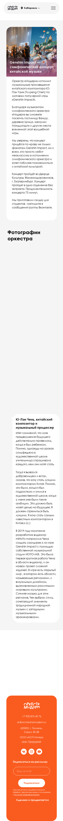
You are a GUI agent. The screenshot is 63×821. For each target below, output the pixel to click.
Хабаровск (30, 7)
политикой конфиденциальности (27, 794)
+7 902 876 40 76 (31, 716)
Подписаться (31, 782)
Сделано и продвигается (32, 799)
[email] (31, 771)
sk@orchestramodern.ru (31, 722)
